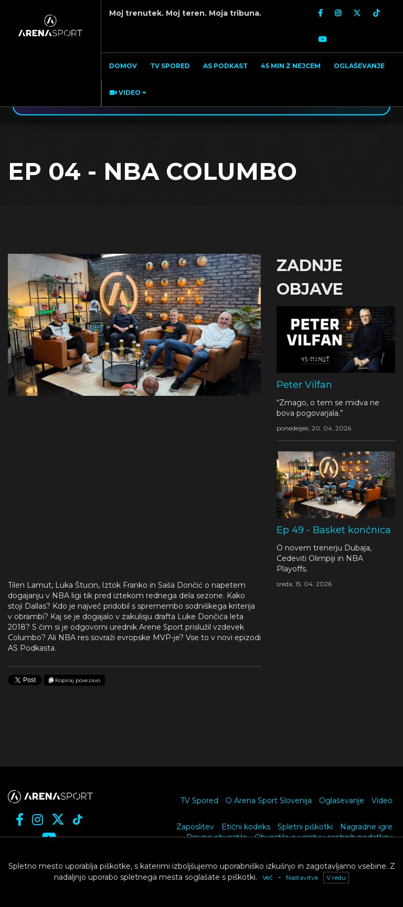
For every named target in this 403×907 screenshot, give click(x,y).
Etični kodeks (245, 827)
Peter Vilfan (304, 385)
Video (382, 800)
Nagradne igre (366, 827)
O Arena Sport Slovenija (269, 800)
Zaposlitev (195, 827)
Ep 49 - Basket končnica (334, 530)
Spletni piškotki (305, 827)
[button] (127, 93)
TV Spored (199, 800)
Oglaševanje (341, 800)
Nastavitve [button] (302, 877)
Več (267, 877)
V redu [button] (336, 877)
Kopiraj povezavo (74, 680)
